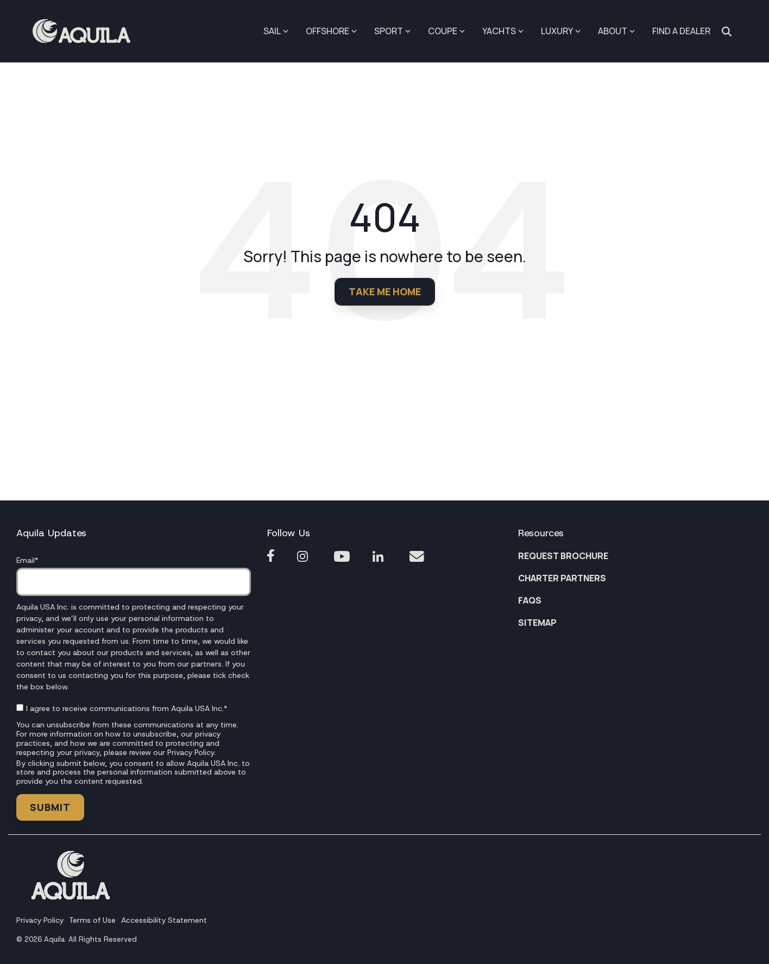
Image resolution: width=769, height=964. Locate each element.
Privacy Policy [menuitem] (40, 920)
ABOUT (616, 31)
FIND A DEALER (681, 31)
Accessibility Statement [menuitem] (164, 920)
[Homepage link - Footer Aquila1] (70, 896)
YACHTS (503, 31)
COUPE (446, 31)
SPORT (392, 31)
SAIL (275, 31)
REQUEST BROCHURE (563, 556)
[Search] (727, 31)
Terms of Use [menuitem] (92, 920)
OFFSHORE (331, 31)
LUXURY (561, 31)
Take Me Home (385, 291)
